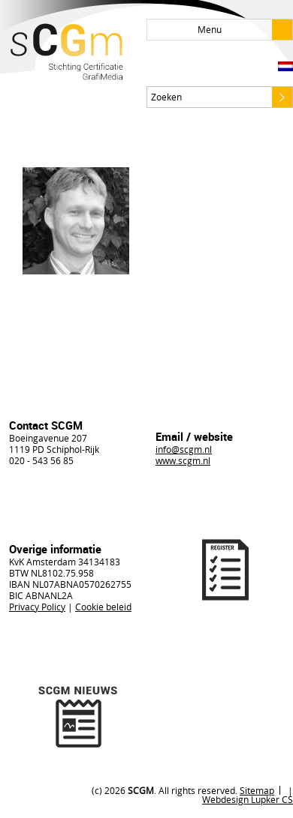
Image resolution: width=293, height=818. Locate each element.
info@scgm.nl (184, 449)
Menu (245, 29)
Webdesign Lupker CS (247, 799)
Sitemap (257, 790)
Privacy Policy (37, 607)
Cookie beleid (103, 607)
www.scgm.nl (183, 460)
